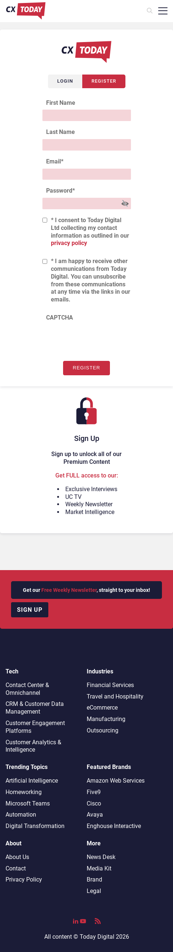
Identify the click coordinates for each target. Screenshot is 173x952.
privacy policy (69, 242)
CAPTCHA (59, 317)
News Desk (101, 856)
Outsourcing (102, 730)
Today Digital (97, 936)
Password (60, 190)
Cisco (94, 803)
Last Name (60, 131)
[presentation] (98, 339)
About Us (17, 856)
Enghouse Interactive (114, 825)
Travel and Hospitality (115, 696)
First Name (60, 102)
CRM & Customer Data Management (35, 707)
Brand (94, 879)
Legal (94, 890)
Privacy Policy (24, 879)
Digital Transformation (35, 825)
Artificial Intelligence (32, 780)
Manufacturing (106, 718)
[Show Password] (125, 203)
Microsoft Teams (28, 803)
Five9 (94, 792)
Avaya (95, 814)
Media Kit (99, 868)
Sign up (29, 609)
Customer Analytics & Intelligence (33, 746)
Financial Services (110, 685)
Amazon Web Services (116, 780)
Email (54, 161)
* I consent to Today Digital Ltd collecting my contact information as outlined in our (90, 231)
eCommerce (102, 707)
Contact (16, 868)
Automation (21, 814)
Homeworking (24, 792)
